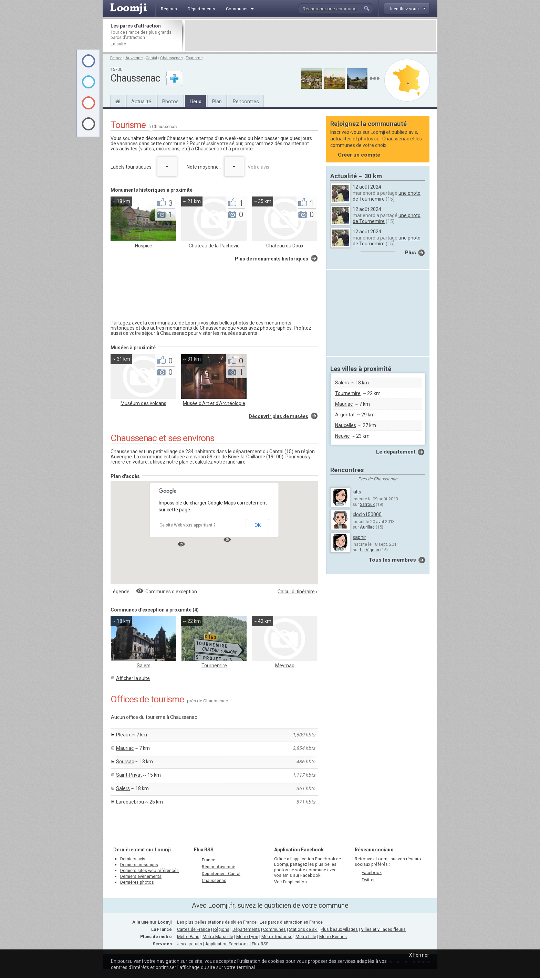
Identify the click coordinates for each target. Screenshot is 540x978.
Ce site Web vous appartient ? (187, 525)
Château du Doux (284, 245)
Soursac (125, 761)
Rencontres (246, 101)
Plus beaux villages (339, 929)
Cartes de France (193, 929)
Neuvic (342, 436)
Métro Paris (188, 936)
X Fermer (419, 955)
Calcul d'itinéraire (296, 591)
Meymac (284, 665)
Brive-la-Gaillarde (246, 456)
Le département (395, 452)
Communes (274, 929)
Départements (246, 929)
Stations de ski (303, 929)
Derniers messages (139, 864)
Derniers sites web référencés (149, 870)
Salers (143, 665)
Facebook (372, 872)
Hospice (143, 245)
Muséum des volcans (143, 403)
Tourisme (194, 58)
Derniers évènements (141, 876)
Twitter (368, 879)
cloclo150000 (367, 514)
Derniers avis (132, 858)
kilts (357, 492)
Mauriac (125, 748)
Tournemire (214, 665)
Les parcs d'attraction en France (291, 922)
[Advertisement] (310, 35)
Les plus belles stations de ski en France (217, 922)
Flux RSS (204, 849)
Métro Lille (305, 936)
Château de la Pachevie (214, 245)
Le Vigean (369, 549)
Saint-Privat (129, 775)
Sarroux (367, 504)
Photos (170, 101)
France (116, 58)
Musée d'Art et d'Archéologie (214, 403)
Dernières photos (137, 882)
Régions (221, 929)
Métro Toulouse (276, 936)
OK (258, 525)
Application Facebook (227, 943)
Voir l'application (290, 881)
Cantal (151, 58)
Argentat (345, 414)
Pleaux (123, 734)
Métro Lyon (247, 936)
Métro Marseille (217, 936)
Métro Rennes (333, 936)
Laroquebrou (130, 802)
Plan (217, 101)
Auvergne (134, 58)
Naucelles (345, 425)
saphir (359, 537)
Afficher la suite (133, 678)
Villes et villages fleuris (383, 929)
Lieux (195, 101)
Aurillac (367, 527)
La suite (118, 43)
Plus (410, 252)
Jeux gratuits (189, 943)
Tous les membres (392, 560)
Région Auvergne (218, 866)
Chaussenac (171, 58)
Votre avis (258, 167)
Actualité (141, 101)
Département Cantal (221, 873)
